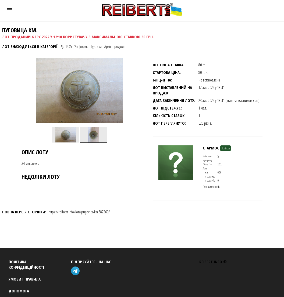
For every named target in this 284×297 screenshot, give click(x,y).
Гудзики (96, 46)
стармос (211, 148)
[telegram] (76, 271)
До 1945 (66, 46)
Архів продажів (114, 46)
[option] (65, 134)
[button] (9, 9)
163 (220, 164)
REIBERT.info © (213, 261)
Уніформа (81, 46)
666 (220, 172)
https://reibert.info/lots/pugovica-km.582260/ (79, 211)
